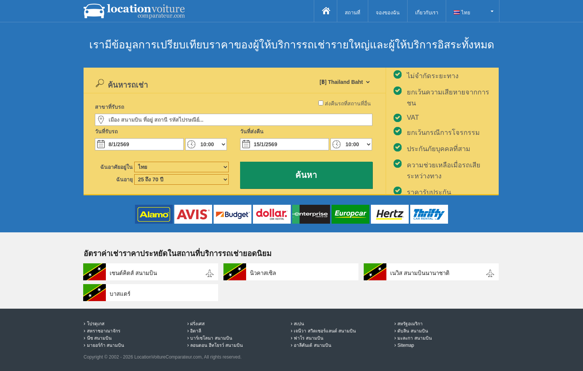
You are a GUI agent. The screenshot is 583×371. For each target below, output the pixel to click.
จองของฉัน (388, 12)
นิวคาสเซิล (263, 273)
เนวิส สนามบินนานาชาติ (420, 273)
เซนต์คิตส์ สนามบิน (133, 273)
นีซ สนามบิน (99, 338)
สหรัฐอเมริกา (410, 323)
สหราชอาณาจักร (103, 331)
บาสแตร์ (120, 294)
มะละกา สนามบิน (414, 338)
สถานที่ (352, 12)
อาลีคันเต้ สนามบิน (312, 345)
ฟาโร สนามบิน (308, 338)
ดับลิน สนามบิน (412, 331)
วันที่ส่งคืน (252, 131)
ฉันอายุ (124, 179)
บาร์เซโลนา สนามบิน (211, 338)
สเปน (299, 323)
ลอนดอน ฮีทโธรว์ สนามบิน (216, 345)
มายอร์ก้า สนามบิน (105, 345)
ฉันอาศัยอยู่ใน (116, 167)
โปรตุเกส (95, 323)
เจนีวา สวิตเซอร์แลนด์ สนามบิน (325, 331)
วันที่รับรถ (106, 131)
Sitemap (405, 345)
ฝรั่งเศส (197, 323)
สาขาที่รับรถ (109, 107)
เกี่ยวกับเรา (426, 12)
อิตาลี (195, 331)
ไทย (462, 12)
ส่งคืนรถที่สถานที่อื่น (348, 103)
